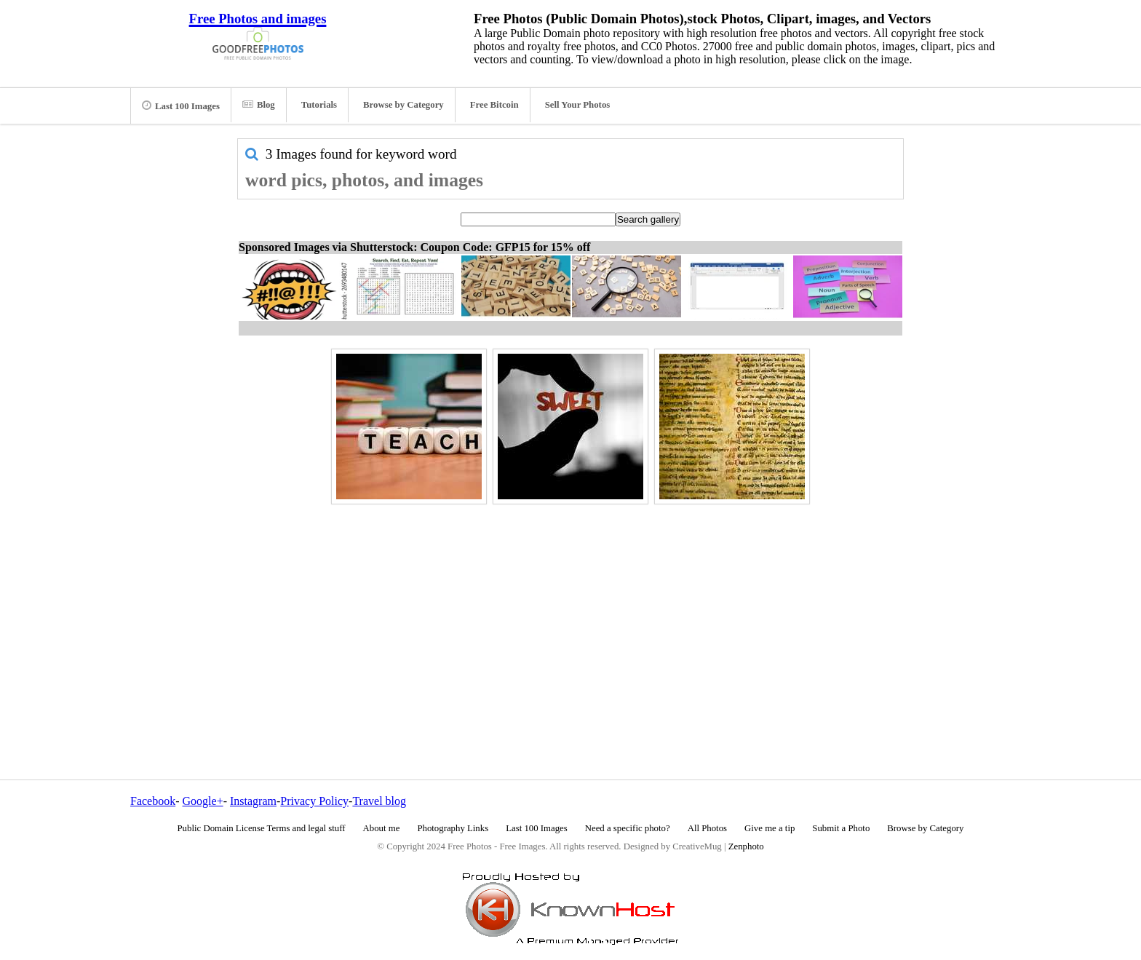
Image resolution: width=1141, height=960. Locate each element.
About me (381, 828)
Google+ (203, 801)
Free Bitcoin (494, 105)
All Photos (707, 828)
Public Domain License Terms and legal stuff (262, 828)
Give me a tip (769, 828)
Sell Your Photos (578, 105)
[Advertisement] (570, 611)
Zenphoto (746, 846)
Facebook (152, 801)
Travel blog (379, 801)
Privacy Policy (314, 801)
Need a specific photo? (627, 828)
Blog (258, 105)
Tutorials (319, 105)
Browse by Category (403, 105)
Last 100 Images (181, 105)
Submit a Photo (841, 828)
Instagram (253, 801)
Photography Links (452, 828)
